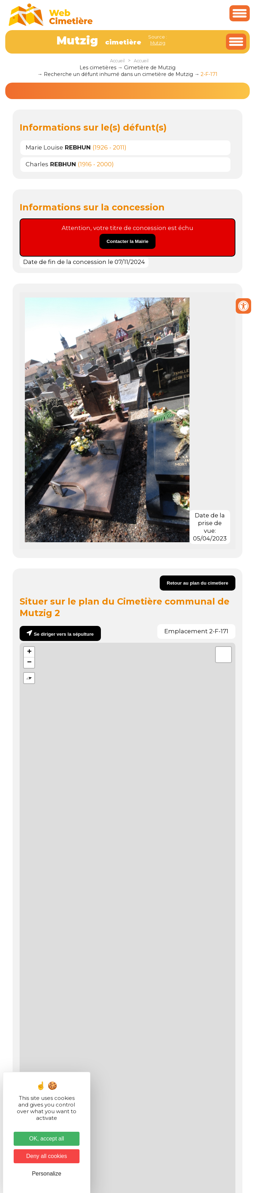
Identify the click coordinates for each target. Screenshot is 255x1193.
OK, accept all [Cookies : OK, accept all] (46, 1139)
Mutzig (157, 43)
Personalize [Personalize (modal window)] (46, 1174)
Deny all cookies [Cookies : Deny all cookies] (46, 1156)
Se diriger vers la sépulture (64, 634)
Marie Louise (58, 147)
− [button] (29, 662)
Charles (51, 164)
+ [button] (29, 652)
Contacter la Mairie (127, 241)
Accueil (117, 60)
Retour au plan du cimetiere (197, 583)
